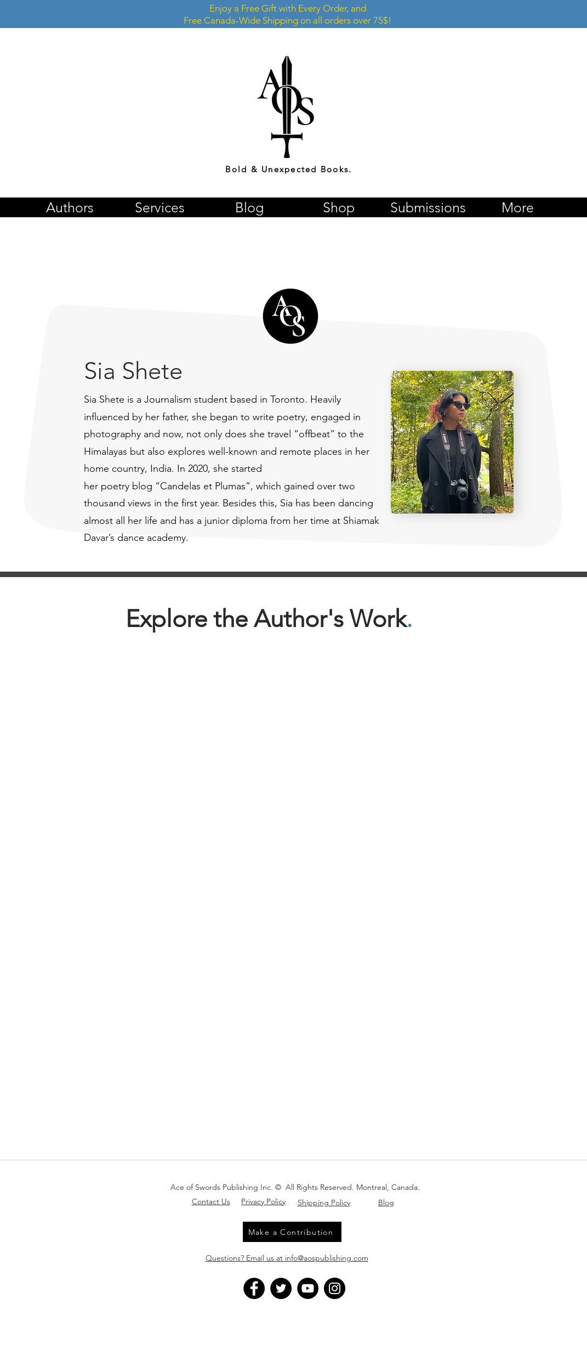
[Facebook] (254, 1288)
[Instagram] (334, 1288)
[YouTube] (307, 1288)
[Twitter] (281, 1288)
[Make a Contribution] (292, 1232)
